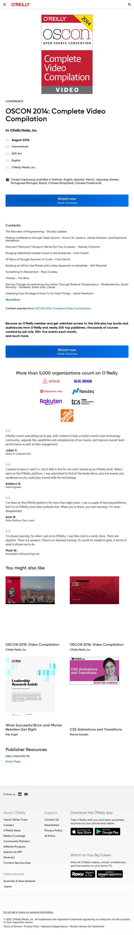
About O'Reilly (14, 813)
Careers (8, 825)
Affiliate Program (14, 846)
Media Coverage (14, 836)
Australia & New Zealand (19, 881)
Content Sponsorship (17, 863)
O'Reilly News (11, 830)
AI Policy (49, 836)
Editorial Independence (54, 926)
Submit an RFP (12, 852)
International (13, 874)
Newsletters (51, 825)
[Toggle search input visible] (129, 4)
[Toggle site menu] (4, 4)
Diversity (9, 857)
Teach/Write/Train (15, 819)
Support (50, 813)
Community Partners (16, 841)
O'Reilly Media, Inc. (24, 167)
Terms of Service (12, 926)
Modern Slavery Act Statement (87, 926)
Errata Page (13, 761)
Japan (7, 886)
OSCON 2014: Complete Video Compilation (62, 308)
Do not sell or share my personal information (28, 912)
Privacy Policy (53, 830)
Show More (13, 299)
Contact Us (51, 819)
